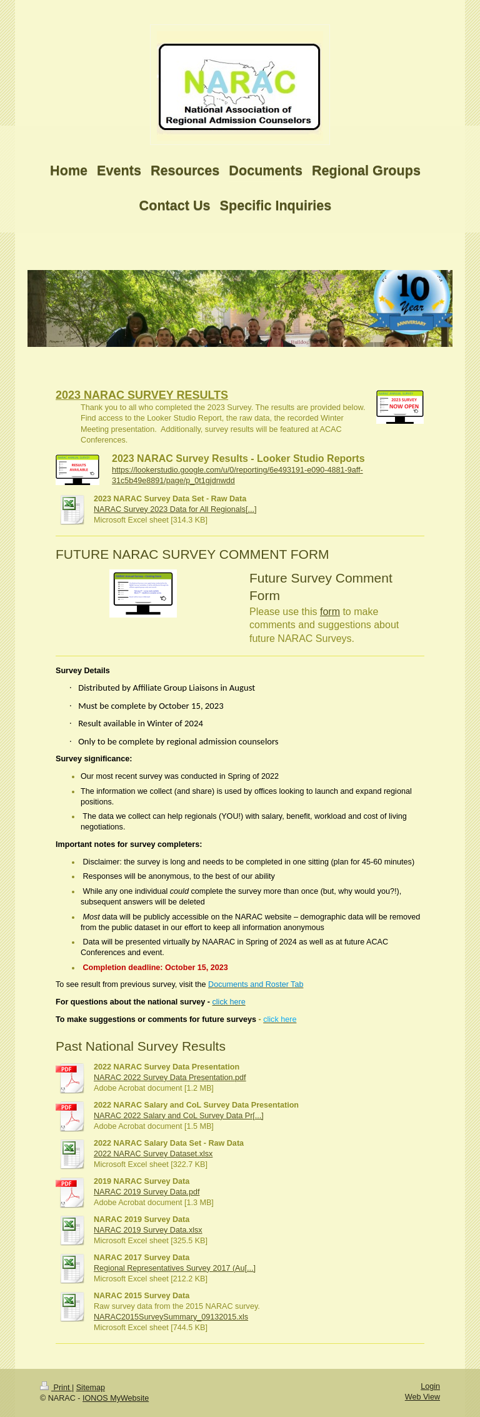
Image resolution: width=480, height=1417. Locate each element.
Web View (422, 1397)
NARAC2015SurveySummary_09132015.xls (171, 1317)
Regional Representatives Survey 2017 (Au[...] (175, 1268)
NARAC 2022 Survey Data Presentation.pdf (170, 1077)
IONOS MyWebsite (115, 1398)
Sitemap (90, 1387)
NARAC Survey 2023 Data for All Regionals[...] (175, 509)
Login (430, 1386)
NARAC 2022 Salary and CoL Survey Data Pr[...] (179, 1115)
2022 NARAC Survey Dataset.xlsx (153, 1153)
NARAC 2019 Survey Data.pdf (146, 1192)
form (330, 611)
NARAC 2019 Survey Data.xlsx (148, 1230)
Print (56, 1387)
